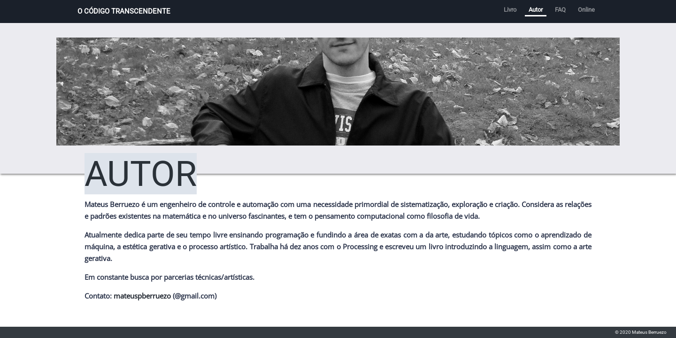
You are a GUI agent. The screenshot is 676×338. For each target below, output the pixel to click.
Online (586, 9)
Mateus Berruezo (649, 332)
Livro (510, 9)
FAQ (560, 9)
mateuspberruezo (142, 295)
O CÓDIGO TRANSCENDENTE (123, 11)
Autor (536, 9)
